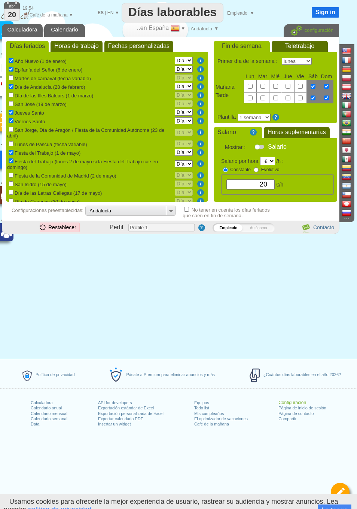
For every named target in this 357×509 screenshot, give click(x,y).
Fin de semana (242, 46)
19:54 (28, 8)
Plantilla (226, 117)
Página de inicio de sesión (302, 408)
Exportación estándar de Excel (126, 408)
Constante (240, 169)
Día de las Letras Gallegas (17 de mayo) (58, 193)
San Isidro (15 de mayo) (41, 184)
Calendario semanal (49, 418)
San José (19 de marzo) (41, 104)
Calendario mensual (49, 413)
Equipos (201, 402)
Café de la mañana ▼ (47, 15)
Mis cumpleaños (209, 413)
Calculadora (42, 402)
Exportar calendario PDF (120, 418)
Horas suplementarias (297, 132)
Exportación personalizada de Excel (131, 413)
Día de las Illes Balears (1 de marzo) (54, 96)
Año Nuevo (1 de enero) (41, 61)
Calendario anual (46, 408)
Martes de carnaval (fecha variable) (53, 78)
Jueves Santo (29, 113)
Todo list (201, 408)
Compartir (287, 418)
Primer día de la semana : (248, 61)
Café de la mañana (211, 424)
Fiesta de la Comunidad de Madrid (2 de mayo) (65, 176)
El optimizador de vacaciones (221, 418)
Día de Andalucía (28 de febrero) (50, 87)
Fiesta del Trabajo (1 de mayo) (47, 153)
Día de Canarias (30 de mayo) (47, 201)
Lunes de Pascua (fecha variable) (51, 144)
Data (35, 424)
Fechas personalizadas (139, 46)
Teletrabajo (299, 46)
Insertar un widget (114, 424)
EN (110, 12)
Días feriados (27, 46)
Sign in (325, 12)
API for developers (115, 402)
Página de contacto (296, 413)
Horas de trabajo (76, 46)
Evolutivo (270, 169)
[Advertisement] (170, 295)
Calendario (64, 29)
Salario (226, 132)
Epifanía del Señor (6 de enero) (48, 70)
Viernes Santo (30, 121)
